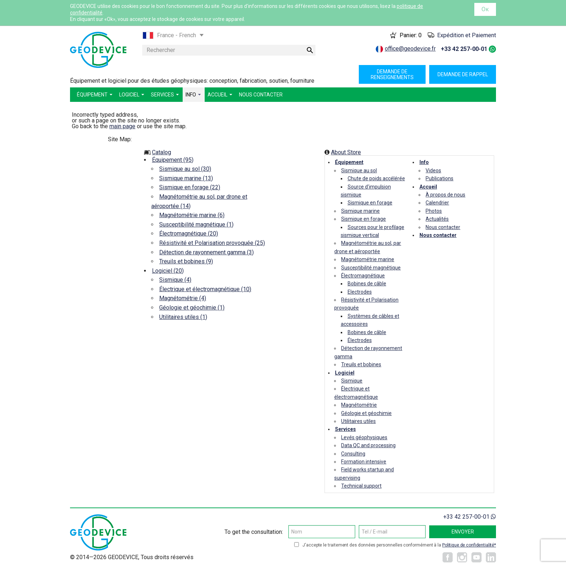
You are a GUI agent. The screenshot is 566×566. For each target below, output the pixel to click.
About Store (346, 152)
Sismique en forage (370, 203)
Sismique (351, 381)
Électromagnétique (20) (188, 233)
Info (424, 162)
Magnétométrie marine (367, 259)
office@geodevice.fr (410, 48)
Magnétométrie (359, 405)
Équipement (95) (172, 159)
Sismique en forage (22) (189, 187)
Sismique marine (360, 211)
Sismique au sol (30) (185, 168)
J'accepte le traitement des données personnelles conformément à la (399, 545)
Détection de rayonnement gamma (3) (206, 252)
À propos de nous (445, 195)
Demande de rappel (462, 74)
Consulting (353, 454)
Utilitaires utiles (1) (183, 317)
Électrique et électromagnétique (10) (205, 289)
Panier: (411, 35)
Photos (434, 211)
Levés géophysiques (364, 437)
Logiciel (344, 373)
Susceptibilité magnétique (371, 268)
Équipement (349, 162)
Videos (433, 170)
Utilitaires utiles (358, 421)
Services (345, 429)
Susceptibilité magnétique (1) (196, 224)
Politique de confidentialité (468, 545)
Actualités (437, 219)
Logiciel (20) (168, 270)
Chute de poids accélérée (376, 178)
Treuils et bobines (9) (186, 261)
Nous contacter (443, 227)
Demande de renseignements (392, 74)
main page (122, 126)
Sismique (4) (175, 279)
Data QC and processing (368, 445)
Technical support (361, 486)
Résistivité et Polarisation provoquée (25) (212, 242)
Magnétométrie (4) (182, 298)
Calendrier (437, 203)
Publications (439, 178)
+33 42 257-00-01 (464, 49)
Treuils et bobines (361, 364)
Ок (485, 9)
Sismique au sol (359, 170)
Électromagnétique (363, 275)
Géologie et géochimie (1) (192, 307)
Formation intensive (363, 462)
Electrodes (360, 292)
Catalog (161, 152)
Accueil (428, 187)
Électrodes (360, 340)
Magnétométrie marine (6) (192, 215)
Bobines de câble (367, 283)
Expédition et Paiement (466, 35)
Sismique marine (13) (186, 178)
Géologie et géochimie (366, 413)
